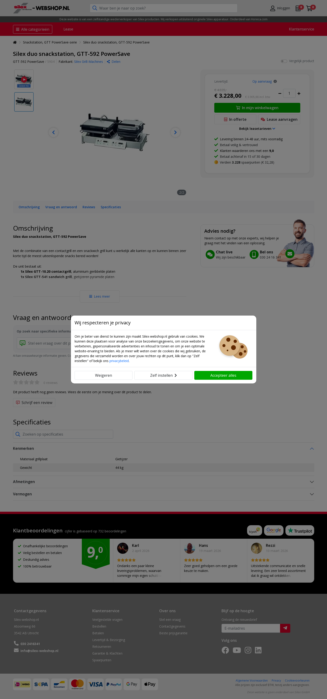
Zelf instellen (163, 375)
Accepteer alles (223, 375)
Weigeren (103, 375)
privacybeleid (119, 361)
